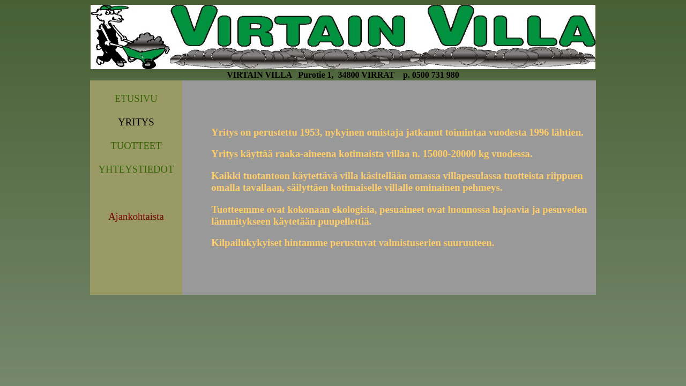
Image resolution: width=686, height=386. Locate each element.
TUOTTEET (135, 145)
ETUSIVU (136, 98)
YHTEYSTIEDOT (136, 169)
